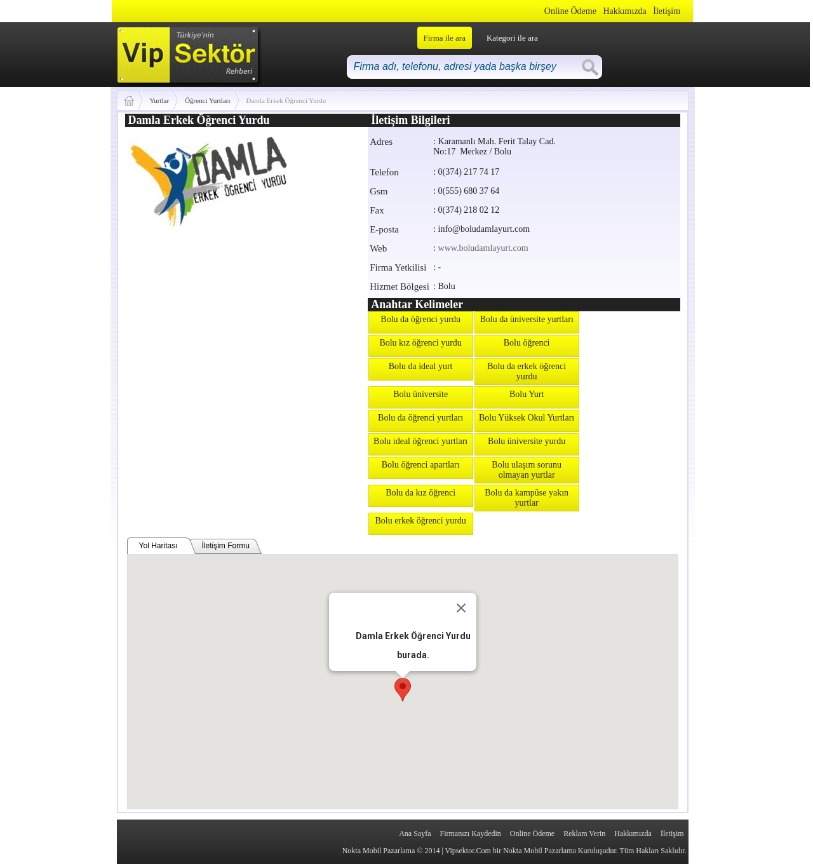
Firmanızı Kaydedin (470, 833)
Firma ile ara (445, 38)
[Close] (461, 608)
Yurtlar (160, 100)
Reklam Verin (584, 833)
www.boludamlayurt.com (483, 248)
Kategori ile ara (512, 38)
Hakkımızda (624, 11)
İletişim (666, 11)
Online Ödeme (570, 11)
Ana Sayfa (415, 833)
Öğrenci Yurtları (207, 100)
